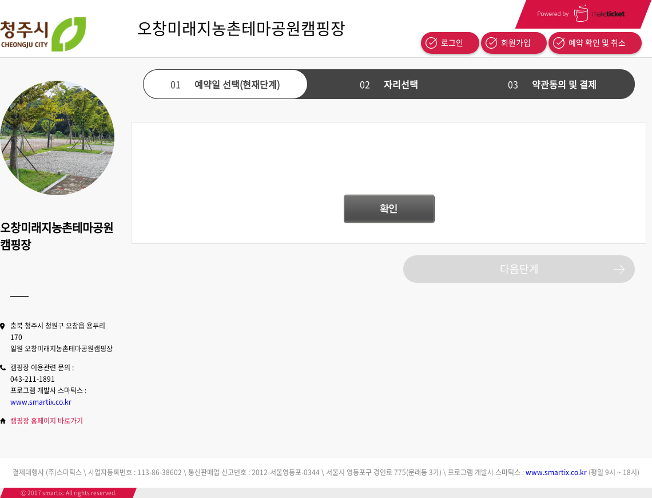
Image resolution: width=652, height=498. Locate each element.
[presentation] (389, 164)
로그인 (452, 42)
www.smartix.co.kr (40, 402)
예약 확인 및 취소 (597, 42)
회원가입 (516, 42)
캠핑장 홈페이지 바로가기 (46, 421)
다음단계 (519, 268)
